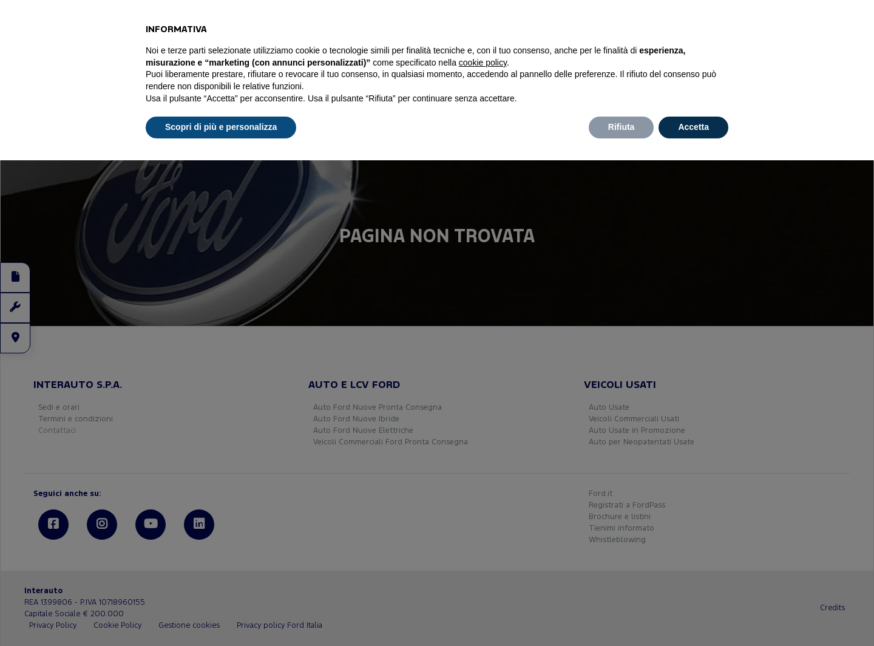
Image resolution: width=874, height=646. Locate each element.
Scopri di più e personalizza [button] (221, 127)
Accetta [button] (693, 127)
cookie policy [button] (483, 62)
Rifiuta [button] (621, 127)
